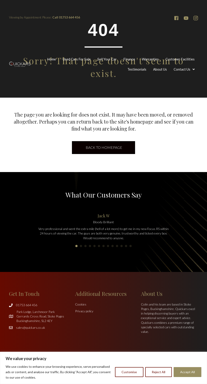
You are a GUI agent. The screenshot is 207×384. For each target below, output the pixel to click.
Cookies (80, 304)
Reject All (158, 372)
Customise (129, 372)
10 (117, 246)
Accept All (187, 372)
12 (126, 246)
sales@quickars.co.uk (30, 327)
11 (121, 246)
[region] (103, 368)
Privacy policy (84, 311)
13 (130, 246)
